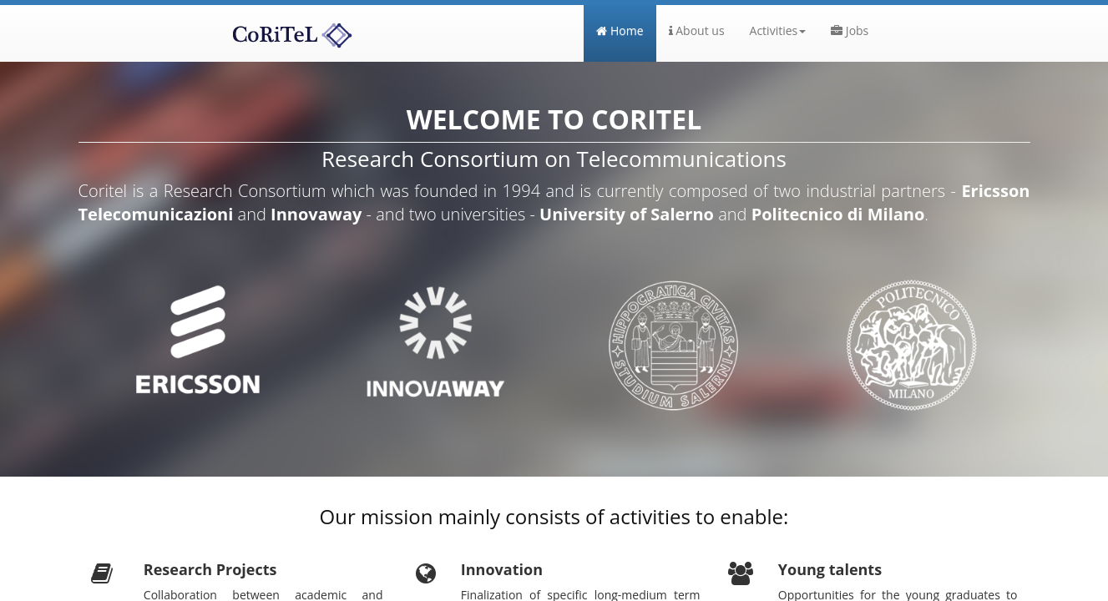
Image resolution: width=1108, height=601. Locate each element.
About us (697, 30)
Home (625, 30)
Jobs (849, 30)
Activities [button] (778, 30)
